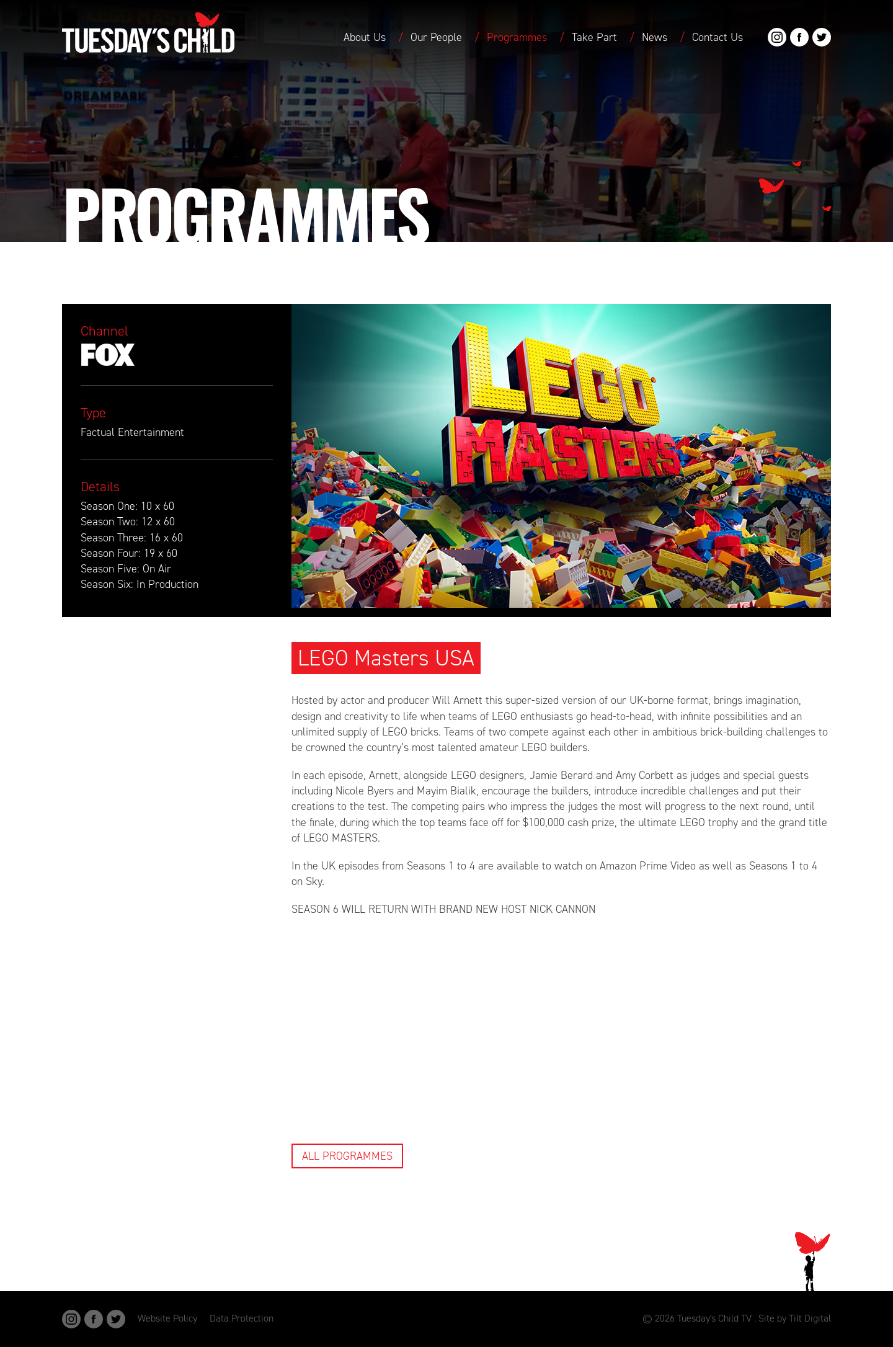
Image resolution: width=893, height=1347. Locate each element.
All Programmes (347, 1156)
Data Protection (241, 1318)
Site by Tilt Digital (794, 1318)
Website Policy (167, 1318)
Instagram (777, 37)
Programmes (517, 37)
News (654, 37)
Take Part (594, 37)
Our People (436, 37)
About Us (365, 37)
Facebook (799, 37)
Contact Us (717, 37)
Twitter (821, 37)
